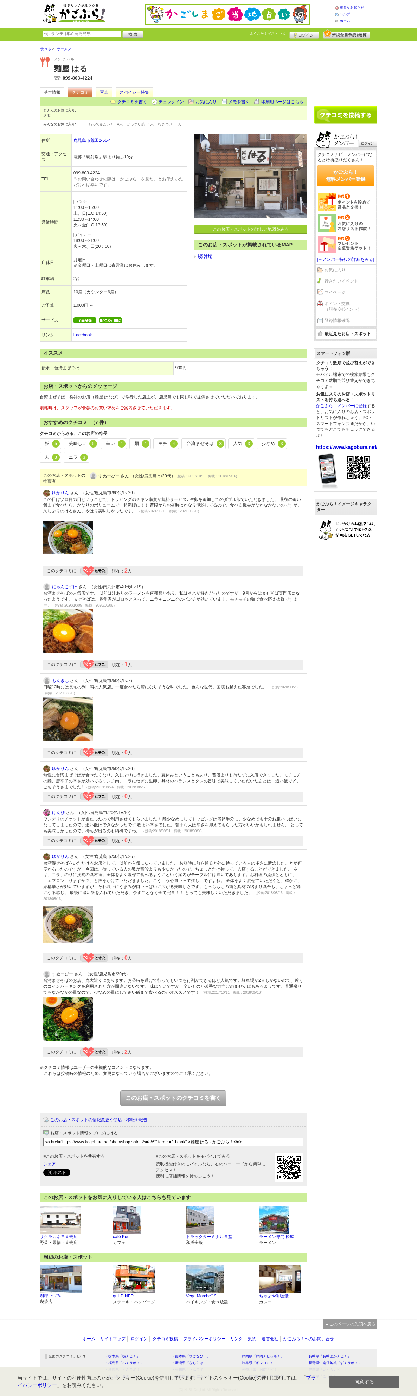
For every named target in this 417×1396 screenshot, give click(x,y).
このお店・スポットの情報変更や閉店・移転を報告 (98, 1119)
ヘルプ (345, 14)
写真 (104, 92)
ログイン (304, 34)
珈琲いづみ (50, 1295)
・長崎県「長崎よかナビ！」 (328, 1356)
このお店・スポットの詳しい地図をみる (251, 229)
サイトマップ (113, 1338)
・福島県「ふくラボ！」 (124, 1363)
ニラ (78, 457)
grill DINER (123, 1296)
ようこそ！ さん (268, 33)
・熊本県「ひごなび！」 (191, 1356)
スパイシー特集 (134, 92)
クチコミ (80, 92)
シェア (49, 1164)
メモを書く (239, 101)
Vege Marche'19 (201, 1296)
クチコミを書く (132, 101)
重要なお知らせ (352, 7)
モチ (168, 444)
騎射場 (205, 256)
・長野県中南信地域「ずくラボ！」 (333, 1363)
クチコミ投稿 (165, 1338)
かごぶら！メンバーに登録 (341, 405)
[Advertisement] (345, 71)
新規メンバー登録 (346, 34)
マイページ (335, 292)
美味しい (83, 444)
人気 (243, 444)
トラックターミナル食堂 (209, 1236)
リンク (236, 1338)
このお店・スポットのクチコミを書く (173, 1098)
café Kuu (121, 1236)
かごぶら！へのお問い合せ (308, 1338)
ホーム (345, 21)
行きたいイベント (341, 281)
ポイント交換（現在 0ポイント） (343, 306)
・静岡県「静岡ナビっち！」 (261, 1356)
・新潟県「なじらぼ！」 (191, 1363)
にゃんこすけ (64, 586)
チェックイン (171, 101)
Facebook (82, 334)
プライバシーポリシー (204, 1338)
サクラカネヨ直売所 (59, 1236)
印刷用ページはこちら (282, 101)
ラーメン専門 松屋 (276, 1236)
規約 (252, 1338)
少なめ (274, 444)
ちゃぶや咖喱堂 (274, 1296)
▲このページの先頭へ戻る (350, 1324)
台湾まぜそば (205, 444)
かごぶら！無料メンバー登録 (345, 175)
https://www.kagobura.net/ (347, 447)
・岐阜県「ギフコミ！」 (257, 1363)
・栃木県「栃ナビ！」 (122, 1356)
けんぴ (58, 812)
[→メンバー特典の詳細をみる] (345, 259)
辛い (116, 444)
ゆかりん (60, 492)
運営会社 (270, 1338)
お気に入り (206, 101)
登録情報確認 (337, 320)
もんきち (60, 680)
